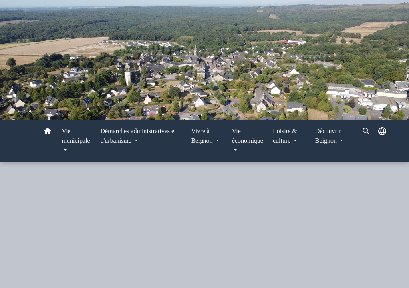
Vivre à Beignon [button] (202, 136)
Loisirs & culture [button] (285, 136)
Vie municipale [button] (76, 136)
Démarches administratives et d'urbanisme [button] (138, 136)
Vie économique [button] (247, 136)
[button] (47, 132)
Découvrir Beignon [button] (328, 136)
